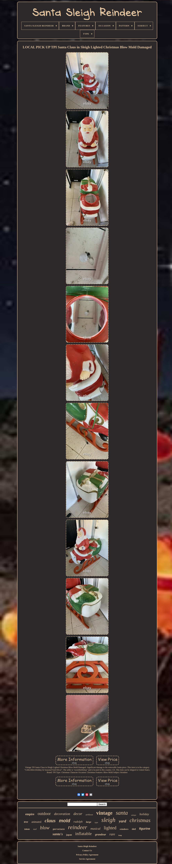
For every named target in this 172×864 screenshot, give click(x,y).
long (120, 835)
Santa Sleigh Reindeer (87, 846)
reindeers (124, 829)
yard (122, 821)
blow (44, 827)
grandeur (100, 834)
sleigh (108, 820)
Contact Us (87, 850)
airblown (89, 814)
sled (134, 829)
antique (133, 815)
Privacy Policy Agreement (87, 855)
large (88, 822)
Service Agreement (87, 859)
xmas (27, 829)
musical (95, 828)
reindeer (77, 827)
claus (50, 820)
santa (122, 813)
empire (29, 814)
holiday (144, 814)
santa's (58, 834)
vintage (104, 813)
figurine (144, 828)
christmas (140, 820)
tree (26, 821)
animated (36, 821)
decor (77, 814)
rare (112, 834)
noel (35, 829)
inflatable (83, 833)
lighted (110, 827)
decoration (62, 814)
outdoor (44, 813)
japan (69, 835)
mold (64, 820)
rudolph (78, 821)
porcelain (59, 829)
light (96, 822)
